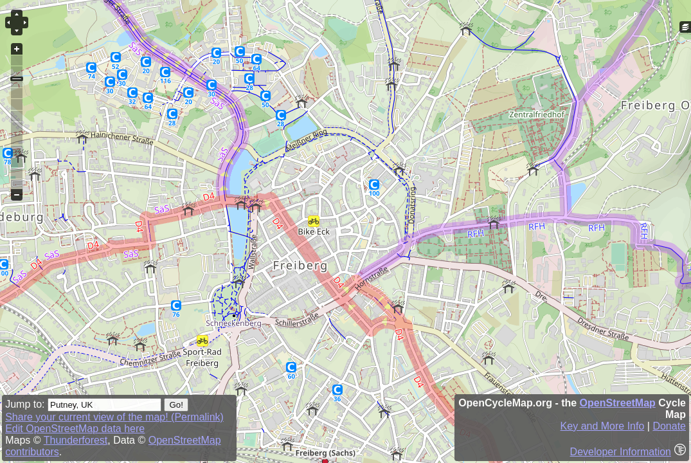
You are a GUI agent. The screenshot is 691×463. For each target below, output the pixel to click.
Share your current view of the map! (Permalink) (114, 417)
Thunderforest (76, 440)
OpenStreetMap (618, 402)
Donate (669, 426)
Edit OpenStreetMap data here (75, 428)
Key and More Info (603, 426)
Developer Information (620, 451)
